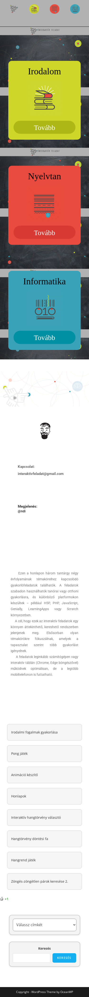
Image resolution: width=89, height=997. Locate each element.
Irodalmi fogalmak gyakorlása (34, 732)
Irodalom (44, 71)
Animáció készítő (24, 775)
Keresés (44, 948)
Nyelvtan (44, 176)
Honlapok (18, 796)
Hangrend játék (23, 860)
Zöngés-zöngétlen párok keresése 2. (39, 881)
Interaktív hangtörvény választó (36, 817)
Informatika (44, 281)
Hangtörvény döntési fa (29, 838)
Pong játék (19, 753)
